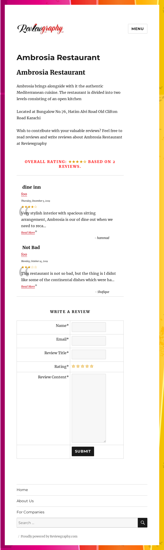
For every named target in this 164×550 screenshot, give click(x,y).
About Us (25, 501)
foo (24, 194)
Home (22, 490)
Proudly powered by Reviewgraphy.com (49, 536)
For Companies (30, 512)
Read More (28, 232)
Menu (137, 29)
